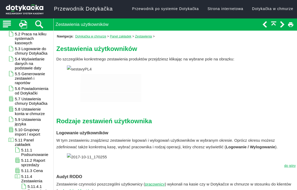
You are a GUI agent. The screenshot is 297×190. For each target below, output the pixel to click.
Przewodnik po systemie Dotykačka (165, 9)
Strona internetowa (226, 9)
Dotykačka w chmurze (272, 9)
